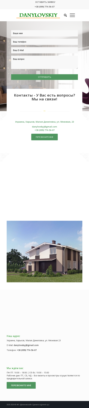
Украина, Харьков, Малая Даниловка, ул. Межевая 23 (34, 340)
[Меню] (71, 15)
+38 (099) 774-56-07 (44, 6)
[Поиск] (64, 15)
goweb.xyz (45, 404)
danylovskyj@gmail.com (44, 126)
